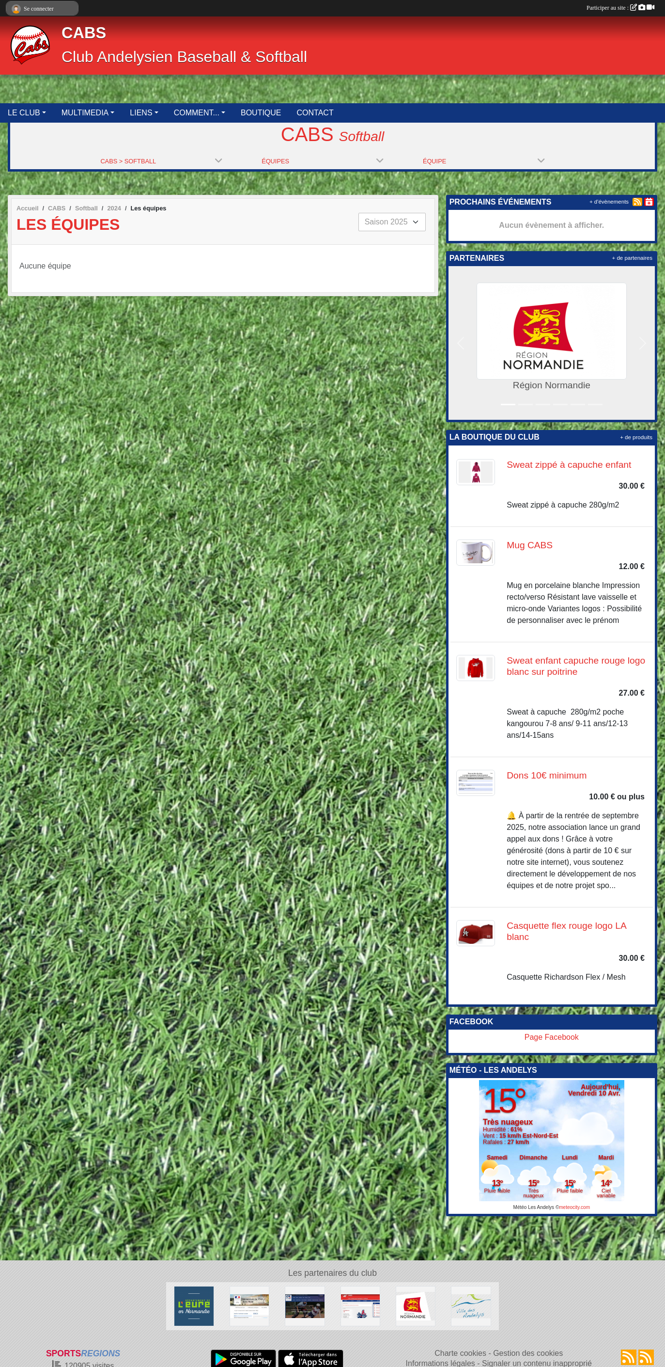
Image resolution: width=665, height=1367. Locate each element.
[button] (460, 343)
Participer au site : (620, 7)
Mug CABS (530, 545)
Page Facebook (552, 1037)
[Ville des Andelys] (471, 1306)
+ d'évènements (609, 202)
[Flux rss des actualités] (628, 1357)
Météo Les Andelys (534, 1207)
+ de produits (636, 437)
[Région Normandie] (415, 1306)
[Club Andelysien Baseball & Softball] (360, 1306)
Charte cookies (460, 1353)
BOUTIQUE (261, 113)
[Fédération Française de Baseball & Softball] (305, 1306)
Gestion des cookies (528, 1353)
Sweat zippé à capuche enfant (569, 465)
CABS (84, 33)
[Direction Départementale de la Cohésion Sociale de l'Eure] (249, 1306)
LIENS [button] (141, 113)
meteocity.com (574, 1207)
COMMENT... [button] (196, 113)
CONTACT (315, 113)
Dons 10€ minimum (547, 775)
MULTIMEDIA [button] (85, 113)
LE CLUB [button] (24, 113)
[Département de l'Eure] (194, 1306)
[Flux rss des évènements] (646, 1357)
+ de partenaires (632, 258)
